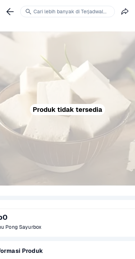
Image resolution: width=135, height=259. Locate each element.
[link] (10, 11)
